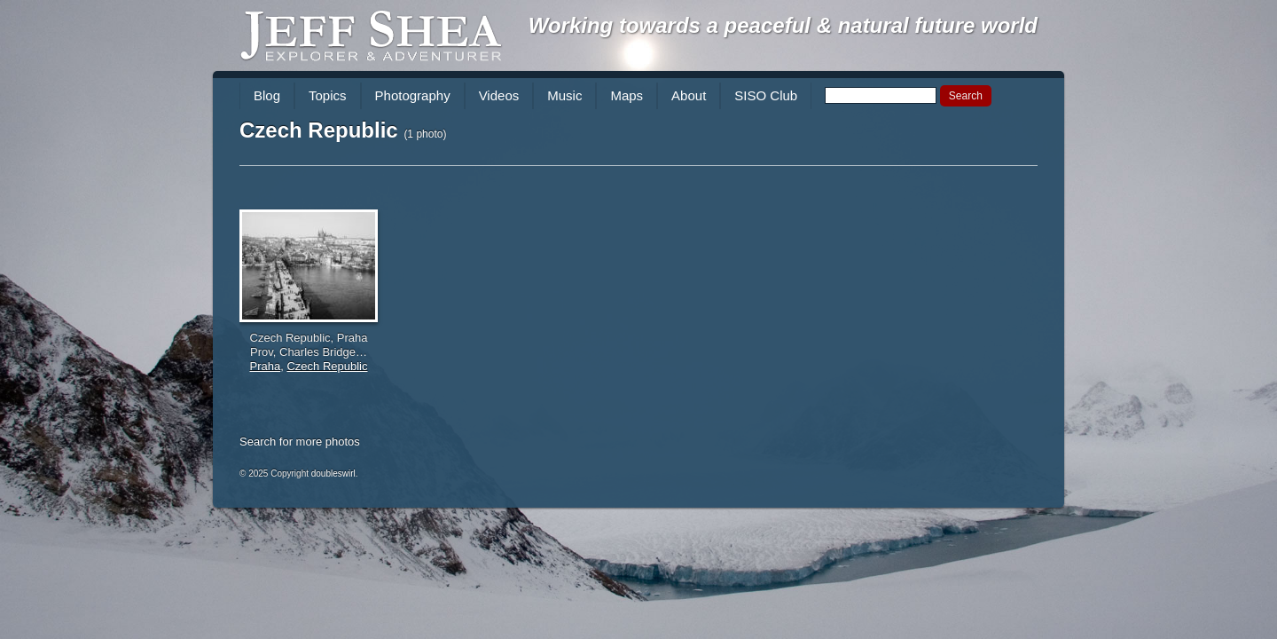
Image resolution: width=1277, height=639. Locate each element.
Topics (328, 95)
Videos (499, 95)
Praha (265, 366)
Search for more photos (299, 441)
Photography (412, 95)
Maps (626, 95)
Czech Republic (326, 366)
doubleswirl (333, 473)
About (688, 95)
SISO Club (765, 95)
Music (564, 95)
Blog (267, 95)
